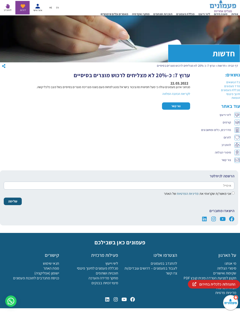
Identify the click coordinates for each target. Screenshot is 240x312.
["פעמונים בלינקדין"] (204, 219)
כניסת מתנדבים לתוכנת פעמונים (36, 278)
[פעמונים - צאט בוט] (230, 302)
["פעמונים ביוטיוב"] (222, 219)
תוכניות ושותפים (162, 14)
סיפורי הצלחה (226, 268)
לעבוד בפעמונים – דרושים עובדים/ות (150, 268)
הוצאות (236, 98)
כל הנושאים (233, 82)
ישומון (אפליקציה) (46, 273)
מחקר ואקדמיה (141, 14)
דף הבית (233, 66)
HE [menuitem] (50, 7)
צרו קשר (171, 273)
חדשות (222, 66)
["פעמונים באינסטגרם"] (213, 219)
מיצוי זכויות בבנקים (105, 282)
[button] (10, 301)
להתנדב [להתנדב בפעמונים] (8, 10)
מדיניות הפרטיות (187, 193)
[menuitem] (57, 7)
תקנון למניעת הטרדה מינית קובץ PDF (210, 278)
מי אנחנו (230, 263)
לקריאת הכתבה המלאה (176, 94)
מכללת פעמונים (185, 14)
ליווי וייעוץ (204, 14)
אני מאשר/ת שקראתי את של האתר (197, 193)
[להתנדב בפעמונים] (7, 6)
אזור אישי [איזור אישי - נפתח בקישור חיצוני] (37, 10)
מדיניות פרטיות (225, 292)
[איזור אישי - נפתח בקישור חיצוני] (37, 6)
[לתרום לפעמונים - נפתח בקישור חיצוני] (23, 6)
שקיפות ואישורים (224, 273)
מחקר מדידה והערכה (103, 278)
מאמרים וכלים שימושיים (114, 14)
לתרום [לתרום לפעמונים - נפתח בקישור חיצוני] (23, 10)
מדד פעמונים (232, 86)
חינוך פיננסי (233, 94)
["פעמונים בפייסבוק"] (231, 219)
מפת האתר (51, 268)
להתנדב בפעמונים (164, 263)
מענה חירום (221, 14)
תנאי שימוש (51, 263)
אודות (234, 14)
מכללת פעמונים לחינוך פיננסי (97, 268)
